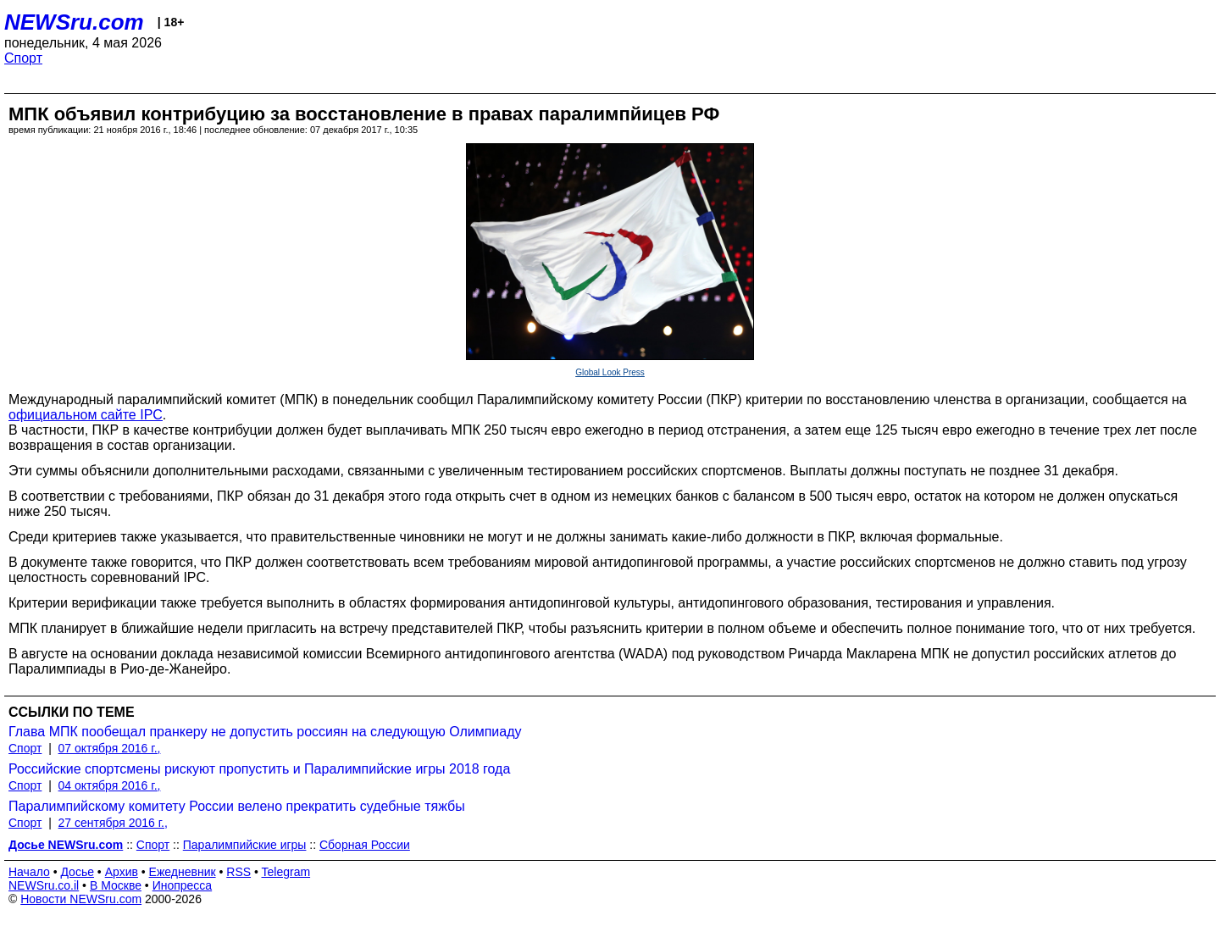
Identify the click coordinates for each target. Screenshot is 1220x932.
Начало (29, 872)
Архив (121, 872)
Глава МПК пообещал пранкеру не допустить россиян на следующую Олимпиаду (265, 731)
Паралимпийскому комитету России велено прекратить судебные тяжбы (236, 806)
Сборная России (364, 845)
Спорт (23, 58)
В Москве (115, 885)
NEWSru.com (74, 22)
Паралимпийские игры (245, 845)
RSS (238, 872)
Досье (77, 872)
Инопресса (182, 885)
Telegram (286, 872)
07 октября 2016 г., (109, 748)
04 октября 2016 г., (109, 785)
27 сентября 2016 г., (113, 822)
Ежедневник (182, 872)
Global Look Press (610, 372)
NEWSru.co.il (43, 885)
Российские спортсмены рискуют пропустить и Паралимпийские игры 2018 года (259, 769)
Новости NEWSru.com (80, 899)
